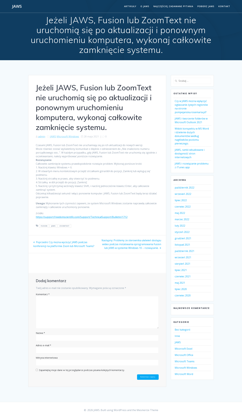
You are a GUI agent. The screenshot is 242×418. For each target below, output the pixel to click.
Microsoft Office (184, 355)
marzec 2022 (182, 219)
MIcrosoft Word (184, 374)
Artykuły (130, 6)
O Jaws (144, 6)
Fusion (44, 226)
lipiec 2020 (181, 289)
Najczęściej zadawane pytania (173, 6)
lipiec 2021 (181, 270)
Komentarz (43, 293)
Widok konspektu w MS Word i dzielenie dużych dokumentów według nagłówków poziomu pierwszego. (192, 136)
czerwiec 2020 (183, 295)
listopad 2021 (182, 244)
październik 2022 (184, 187)
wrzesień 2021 (183, 257)
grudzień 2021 (183, 238)
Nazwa (40, 332)
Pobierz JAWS (205, 6)
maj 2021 (180, 282)
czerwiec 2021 (183, 276)
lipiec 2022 (181, 200)
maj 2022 (180, 213)
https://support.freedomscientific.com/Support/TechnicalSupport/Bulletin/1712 (81, 217)
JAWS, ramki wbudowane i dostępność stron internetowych (189, 153)
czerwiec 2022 (183, 206)
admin (41, 136)
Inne (177, 336)
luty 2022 (180, 225)
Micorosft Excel (183, 348)
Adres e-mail (43, 345)
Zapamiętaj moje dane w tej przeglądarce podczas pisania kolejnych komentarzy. (82, 369)
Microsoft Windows (68, 136)
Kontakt (224, 6)
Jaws (53, 226)
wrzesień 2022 (183, 194)
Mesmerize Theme (147, 410)
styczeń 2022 (182, 232)
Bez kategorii (182, 329)
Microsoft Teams (184, 361)
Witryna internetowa (47, 357)
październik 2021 (184, 251)
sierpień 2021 (182, 263)
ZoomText (64, 226)
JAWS (17, 6)
